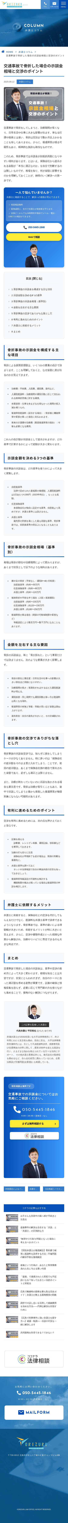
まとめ (16, 331)
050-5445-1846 (38, 1110)
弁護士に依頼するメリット (26, 325)
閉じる (37, 278)
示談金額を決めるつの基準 (27, 295)
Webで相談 (34, 237)
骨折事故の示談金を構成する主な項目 (32, 289)
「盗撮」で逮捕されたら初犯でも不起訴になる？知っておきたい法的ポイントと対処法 (38, 1280)
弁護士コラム (26, 52)
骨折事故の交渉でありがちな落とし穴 (32, 313)
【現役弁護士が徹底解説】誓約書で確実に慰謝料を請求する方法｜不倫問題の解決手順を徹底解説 (38, 1253)
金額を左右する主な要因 (25, 307)
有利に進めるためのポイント (27, 319)
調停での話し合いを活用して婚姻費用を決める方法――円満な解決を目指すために (38, 1306)
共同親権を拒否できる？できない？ (37, 1332)
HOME (9, 52)
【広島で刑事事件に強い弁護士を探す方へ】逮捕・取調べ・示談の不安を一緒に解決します (38, 1321)
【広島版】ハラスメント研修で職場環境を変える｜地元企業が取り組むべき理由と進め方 (54, 1189)
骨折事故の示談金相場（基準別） (30, 301)
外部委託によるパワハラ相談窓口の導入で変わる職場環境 (15, 1189)
